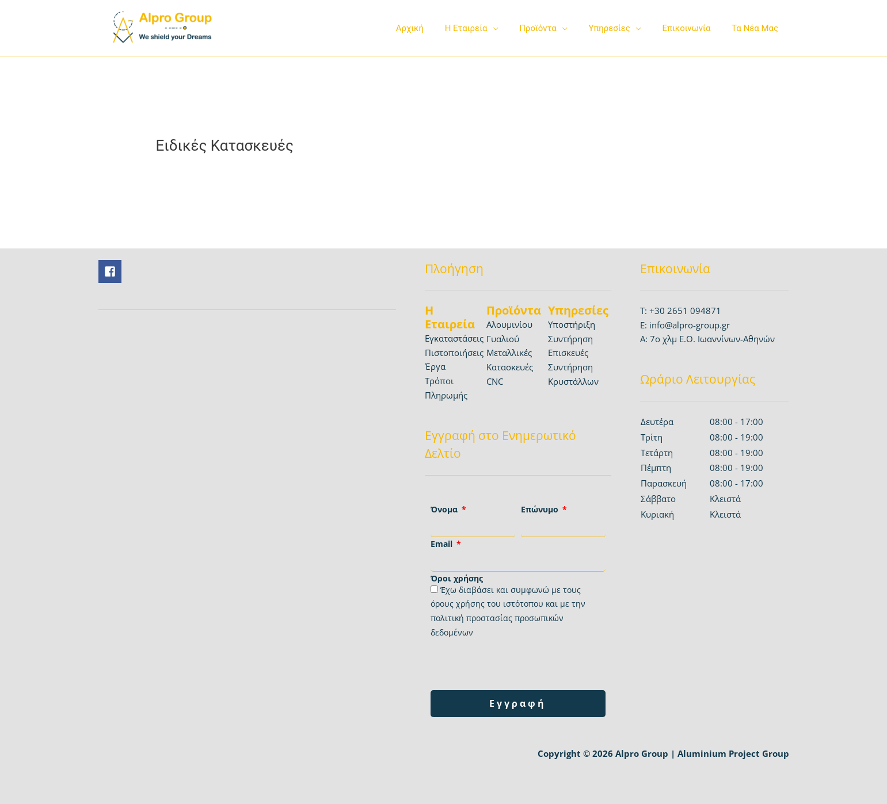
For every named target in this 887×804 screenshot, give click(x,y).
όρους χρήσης (458, 603)
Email (443, 544)
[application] (509, 28)
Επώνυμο (541, 510)
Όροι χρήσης (457, 579)
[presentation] (518, 664)
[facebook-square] (111, 271)
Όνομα (445, 510)
